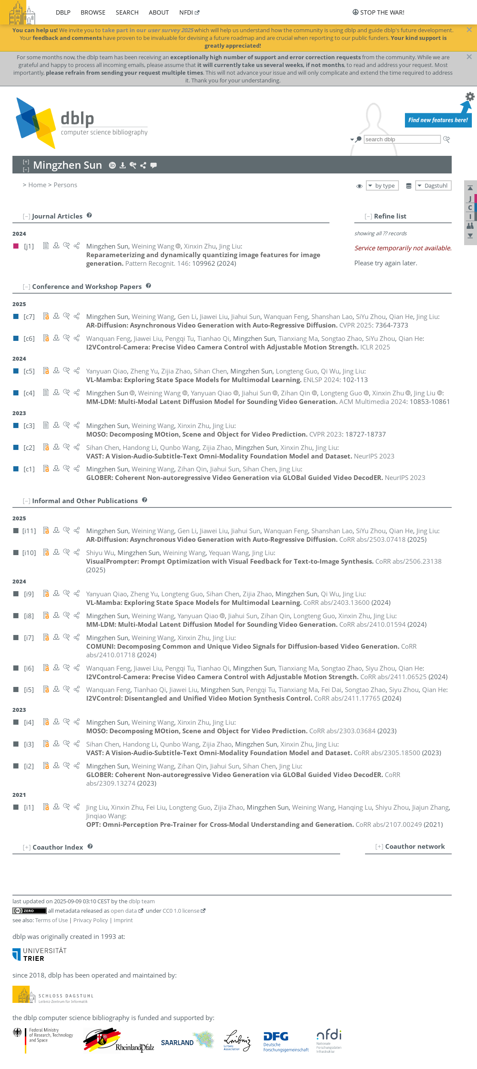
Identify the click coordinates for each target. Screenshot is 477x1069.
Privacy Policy (90, 920)
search (127, 12)
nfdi (186, 12)
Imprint (123, 920)
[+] (379, 846)
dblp (63, 12)
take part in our (147, 30)
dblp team (142, 901)
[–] (368, 216)
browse (93, 12)
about (159, 12)
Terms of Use (51, 920)
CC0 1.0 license (181, 910)
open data (124, 910)
